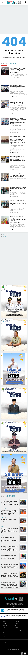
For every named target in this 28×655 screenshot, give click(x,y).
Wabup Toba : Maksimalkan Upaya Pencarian (8, 520)
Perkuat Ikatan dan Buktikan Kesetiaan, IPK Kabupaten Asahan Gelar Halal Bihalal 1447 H (9, 503)
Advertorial (18, 631)
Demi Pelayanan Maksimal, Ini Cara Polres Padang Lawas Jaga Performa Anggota (18, 175)
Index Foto (5, 237)
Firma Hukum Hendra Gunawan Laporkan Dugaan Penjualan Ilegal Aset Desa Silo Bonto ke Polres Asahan (9, 531)
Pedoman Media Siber (21, 642)
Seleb (16, 625)
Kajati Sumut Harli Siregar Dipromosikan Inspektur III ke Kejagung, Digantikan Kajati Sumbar (9, 540)
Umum (17, 629)
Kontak (23, 644)
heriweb (19, 649)
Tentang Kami (5, 642)
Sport (16, 627)
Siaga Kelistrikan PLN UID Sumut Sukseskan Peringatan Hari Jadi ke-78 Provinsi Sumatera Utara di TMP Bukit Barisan (18, 120)
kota (10, 132)
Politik (4, 623)
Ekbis (4, 627)
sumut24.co (12, 649)
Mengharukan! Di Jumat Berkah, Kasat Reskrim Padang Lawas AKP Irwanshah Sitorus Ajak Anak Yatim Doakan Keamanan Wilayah (18, 219)
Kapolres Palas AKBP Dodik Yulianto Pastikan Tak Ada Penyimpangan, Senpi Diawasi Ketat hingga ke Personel (18, 203)
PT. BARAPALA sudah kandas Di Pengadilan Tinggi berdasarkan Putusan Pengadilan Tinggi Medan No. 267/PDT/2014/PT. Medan (9, 549)
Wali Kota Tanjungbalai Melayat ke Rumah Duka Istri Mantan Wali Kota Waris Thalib (18, 87)
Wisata (17, 621)
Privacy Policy (6, 644)
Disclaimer (13, 644)
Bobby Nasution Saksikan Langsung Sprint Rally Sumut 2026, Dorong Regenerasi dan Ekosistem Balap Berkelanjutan (9, 585)
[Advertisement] (14, 18)
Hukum (5, 625)
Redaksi (12, 642)
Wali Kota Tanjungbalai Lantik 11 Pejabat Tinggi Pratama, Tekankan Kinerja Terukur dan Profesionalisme (18, 70)
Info (4, 631)
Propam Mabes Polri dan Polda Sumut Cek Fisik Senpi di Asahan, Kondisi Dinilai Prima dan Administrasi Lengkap (18, 103)
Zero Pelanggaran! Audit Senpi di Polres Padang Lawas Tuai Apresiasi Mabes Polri (18, 189)
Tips (4, 634)
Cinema (5, 633)
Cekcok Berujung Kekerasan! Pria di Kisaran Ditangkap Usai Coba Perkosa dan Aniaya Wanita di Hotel (9, 512)
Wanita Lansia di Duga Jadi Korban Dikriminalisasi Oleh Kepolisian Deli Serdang (8, 557)
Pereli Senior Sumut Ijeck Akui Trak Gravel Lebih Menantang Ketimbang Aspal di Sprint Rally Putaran (9, 576)
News (11, 81)
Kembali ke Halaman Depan (14, 58)
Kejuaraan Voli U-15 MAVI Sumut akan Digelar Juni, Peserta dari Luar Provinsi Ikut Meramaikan (10, 566)
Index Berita (5, 235)
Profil (16, 623)
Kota (4, 629)
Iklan (19, 644)
